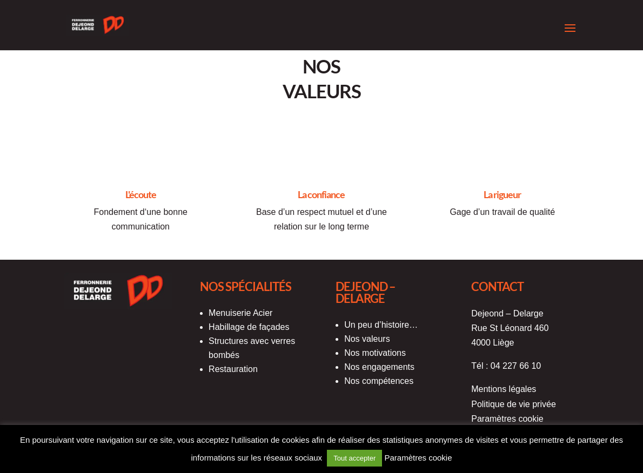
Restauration (233, 369)
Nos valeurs (367, 338)
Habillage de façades (249, 327)
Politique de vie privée (513, 404)
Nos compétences (378, 381)
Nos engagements (379, 366)
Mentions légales (503, 389)
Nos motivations (375, 352)
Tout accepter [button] (354, 458)
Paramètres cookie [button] (507, 418)
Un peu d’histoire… (381, 324)
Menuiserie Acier (240, 312)
